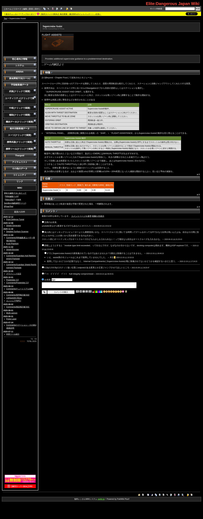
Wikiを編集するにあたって (15, 193)
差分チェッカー (12, 14)
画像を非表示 (98, 216)
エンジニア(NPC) (13, 301)
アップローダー (27, 14)
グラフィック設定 (13, 274)
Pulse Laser (11, 319)
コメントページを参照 (81, 216)
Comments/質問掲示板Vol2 (17, 295)
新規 (31, 9)
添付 (37, 9)
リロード (17, 9)
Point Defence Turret (15, 219)
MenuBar (10, 200)
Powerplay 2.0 (12, 280)
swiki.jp (101, 499)
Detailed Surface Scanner (17, 231)
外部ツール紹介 (12, 334)
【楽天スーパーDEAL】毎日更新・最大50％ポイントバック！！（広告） (71, 14)
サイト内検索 (156, 9)
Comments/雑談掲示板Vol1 (17, 307)
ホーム (8, 9)
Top (5, 18)
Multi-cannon (11, 313)
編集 (25, 9)
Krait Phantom (12, 244)
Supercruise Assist (52, 26)
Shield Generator (13, 226)
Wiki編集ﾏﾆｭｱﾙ (12, 196)
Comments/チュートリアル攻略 (19, 289)
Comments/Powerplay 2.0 (17, 283)
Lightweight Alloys (14, 298)
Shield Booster (12, 250)
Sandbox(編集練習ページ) (15, 203)
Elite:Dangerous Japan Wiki (172, 3)
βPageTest (8, 206)
